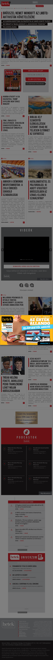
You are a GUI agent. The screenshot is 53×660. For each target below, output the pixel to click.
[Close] (51, 317)
